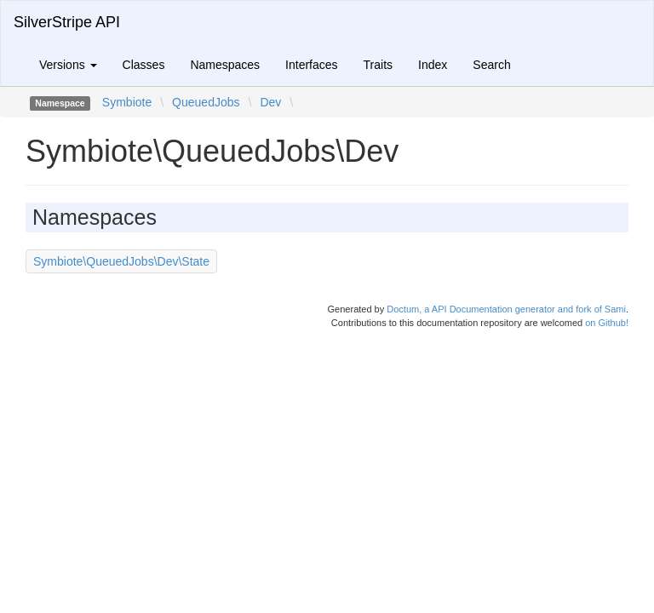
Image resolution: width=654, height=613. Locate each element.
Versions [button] (68, 65)
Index (432, 65)
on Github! (606, 323)
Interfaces (311, 65)
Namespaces (225, 65)
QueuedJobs (205, 102)
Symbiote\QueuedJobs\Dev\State (121, 261)
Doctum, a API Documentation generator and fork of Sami (506, 309)
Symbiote (127, 102)
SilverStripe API (67, 22)
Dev (270, 102)
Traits (378, 65)
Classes (144, 65)
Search (491, 65)
